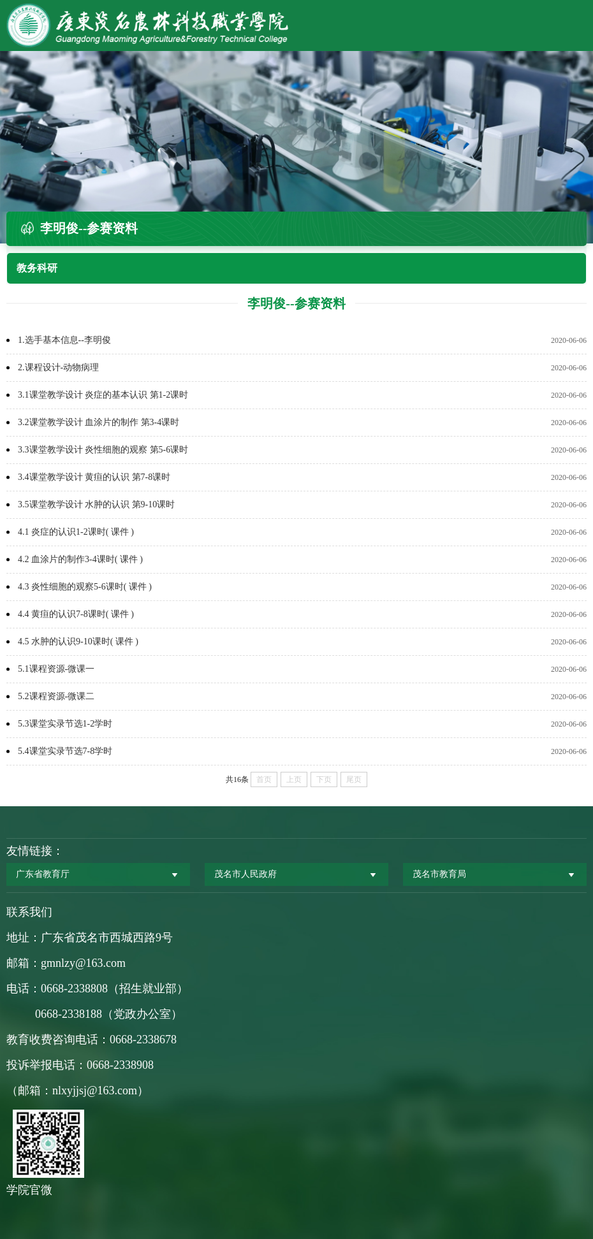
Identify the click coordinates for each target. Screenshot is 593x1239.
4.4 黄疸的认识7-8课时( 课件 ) (76, 614)
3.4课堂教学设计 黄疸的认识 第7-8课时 (94, 477)
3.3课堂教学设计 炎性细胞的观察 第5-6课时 (103, 449)
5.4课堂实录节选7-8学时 (65, 751)
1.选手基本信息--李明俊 (64, 340)
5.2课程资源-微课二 (56, 696)
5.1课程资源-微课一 (56, 669)
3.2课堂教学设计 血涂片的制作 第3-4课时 (98, 422)
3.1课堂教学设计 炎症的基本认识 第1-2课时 (103, 395)
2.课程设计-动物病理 (58, 367)
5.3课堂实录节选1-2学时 (65, 723)
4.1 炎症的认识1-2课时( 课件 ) (76, 532)
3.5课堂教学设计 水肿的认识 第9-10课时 (96, 504)
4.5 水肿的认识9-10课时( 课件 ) (78, 641)
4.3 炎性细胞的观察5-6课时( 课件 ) (85, 586)
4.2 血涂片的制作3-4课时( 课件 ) (80, 559)
